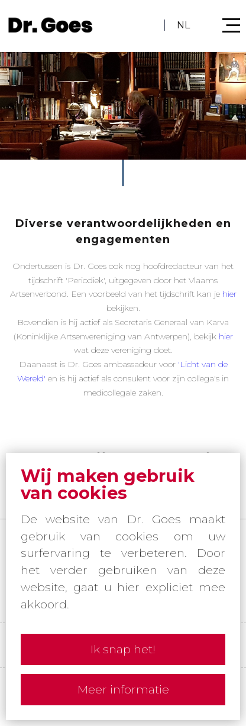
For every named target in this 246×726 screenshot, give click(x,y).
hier (229, 294)
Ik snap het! (123, 649)
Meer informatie (123, 689)
